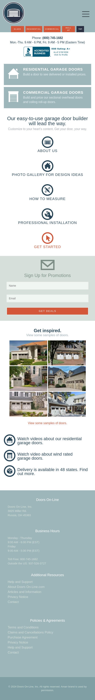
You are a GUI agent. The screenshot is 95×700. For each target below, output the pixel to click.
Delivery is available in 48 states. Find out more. (52, 471)
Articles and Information (24, 592)
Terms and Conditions (23, 627)
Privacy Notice (18, 597)
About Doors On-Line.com (26, 587)
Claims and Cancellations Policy (30, 632)
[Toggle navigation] (85, 14)
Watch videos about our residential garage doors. (49, 440)
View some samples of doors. (47, 423)
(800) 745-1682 (52, 38)
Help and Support (20, 582)
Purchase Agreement (23, 637)
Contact (13, 602)
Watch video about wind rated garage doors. (45, 456)
